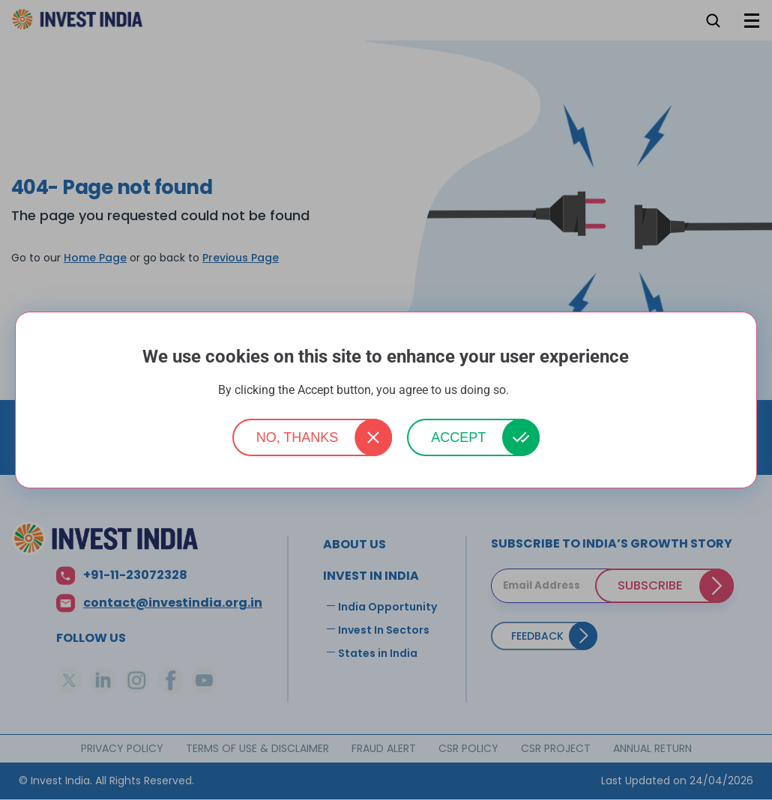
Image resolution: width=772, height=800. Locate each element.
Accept (458, 437)
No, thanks (297, 437)
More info (533, 390)
